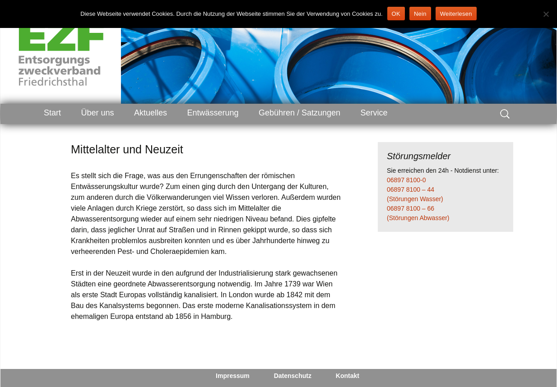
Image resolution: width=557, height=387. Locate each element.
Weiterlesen (456, 13)
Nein (420, 13)
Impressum (233, 375)
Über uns (97, 112)
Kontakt (347, 375)
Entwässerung (212, 112)
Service (374, 112)
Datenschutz (292, 375)
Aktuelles (150, 112)
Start (52, 112)
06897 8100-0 (406, 180)
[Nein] (545, 13)
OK (396, 13)
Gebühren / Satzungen (299, 112)
